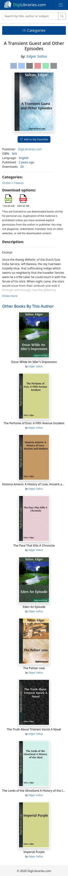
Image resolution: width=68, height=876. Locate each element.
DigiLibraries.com (30, 149)
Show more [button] (10, 296)
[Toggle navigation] (61, 5)
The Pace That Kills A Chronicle (34, 546)
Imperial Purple (33, 852)
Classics (19, 183)
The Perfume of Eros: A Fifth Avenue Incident (34, 423)
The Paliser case (34, 668)
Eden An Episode (34, 607)
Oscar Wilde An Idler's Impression (34, 362)
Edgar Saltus (36, 56)
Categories (33, 30)
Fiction (6, 183)
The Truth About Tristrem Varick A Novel (34, 729)
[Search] (30, 16)
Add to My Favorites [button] (34, 139)
